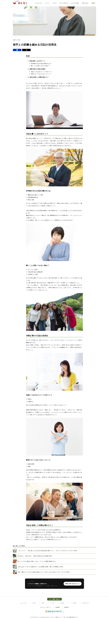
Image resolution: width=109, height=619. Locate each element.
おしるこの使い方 (64, 3)
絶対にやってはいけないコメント (41, 74)
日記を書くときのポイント (37, 61)
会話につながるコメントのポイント (41, 71)
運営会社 (66, 607)
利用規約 (58, 607)
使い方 (34, 603)
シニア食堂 (73, 603)
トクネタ (54, 3)
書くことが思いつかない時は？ (40, 66)
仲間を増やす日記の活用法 (37, 69)
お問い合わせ (85, 3)
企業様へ (93, 3)
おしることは (38, 3)
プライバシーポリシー (45, 607)
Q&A (43, 603)
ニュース (47, 3)
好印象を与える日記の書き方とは (41, 63)
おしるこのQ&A (75, 3)
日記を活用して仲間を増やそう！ (39, 77)
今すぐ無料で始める (54, 599)
